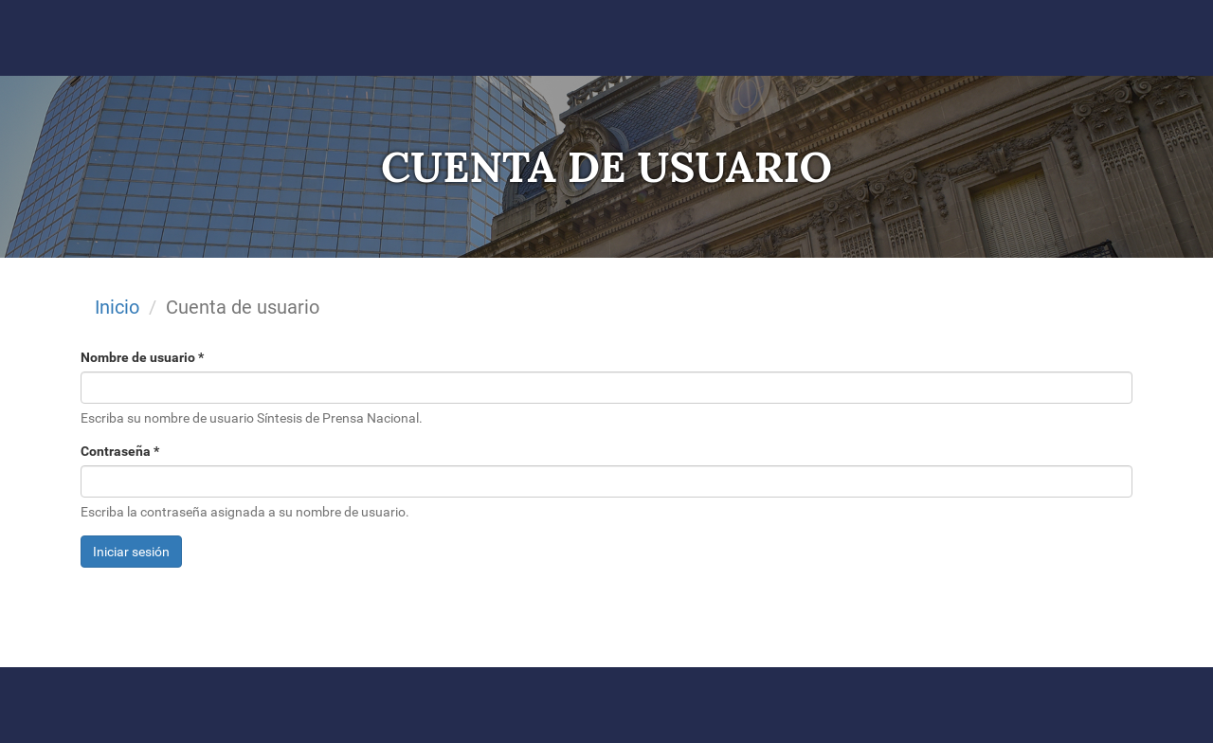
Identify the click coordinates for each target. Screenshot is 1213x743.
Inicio (117, 307)
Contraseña (120, 451)
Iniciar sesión (131, 551)
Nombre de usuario (142, 357)
